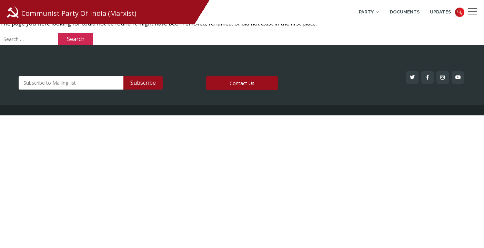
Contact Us (242, 83)
